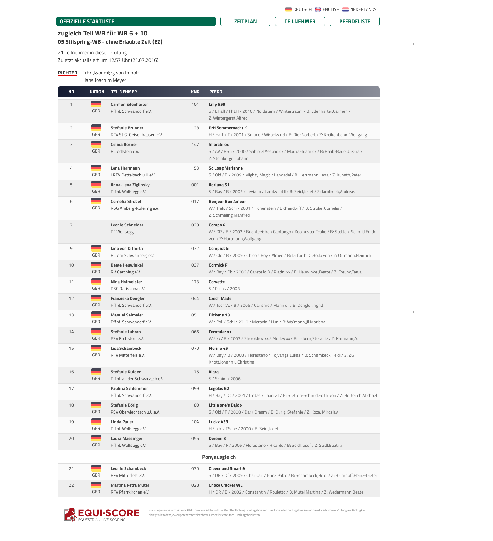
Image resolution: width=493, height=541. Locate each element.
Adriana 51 (219, 184)
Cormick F (218, 265)
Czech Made (220, 298)
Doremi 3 (218, 438)
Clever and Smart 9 (227, 468)
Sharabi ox (219, 144)
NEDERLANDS (363, 9)
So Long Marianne (226, 168)
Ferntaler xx (220, 331)
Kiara (214, 371)
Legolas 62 (219, 388)
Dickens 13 (220, 314)
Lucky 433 (219, 421)
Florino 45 (219, 348)
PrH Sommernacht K (228, 127)
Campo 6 (217, 224)
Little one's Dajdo (226, 405)
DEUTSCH (302, 9)
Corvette (217, 281)
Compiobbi (219, 248)
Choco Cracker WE (226, 485)
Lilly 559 (217, 104)
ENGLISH (331, 9)
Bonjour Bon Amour (228, 201)
